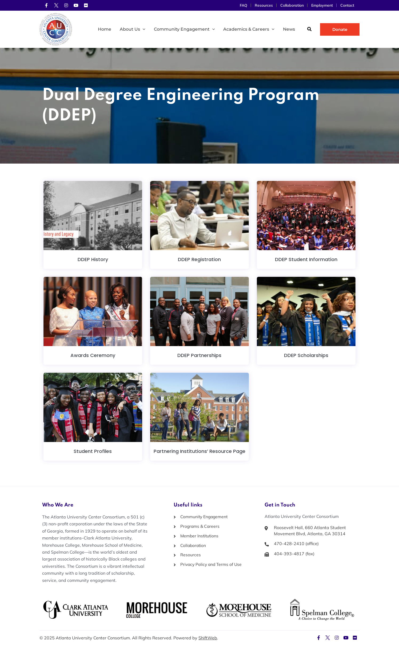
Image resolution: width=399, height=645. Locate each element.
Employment (322, 5)
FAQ (243, 5)
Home (104, 29)
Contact (347, 5)
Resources (264, 5)
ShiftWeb (207, 637)
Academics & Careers (248, 29)
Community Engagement (184, 29)
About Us (132, 29)
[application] (142, 29)
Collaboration (292, 5)
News (289, 29)
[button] (309, 30)
